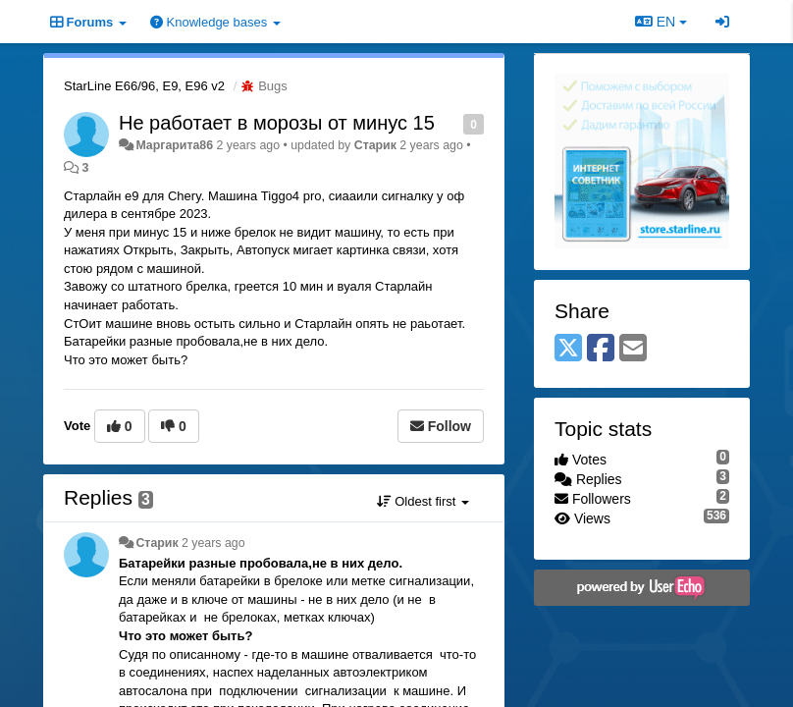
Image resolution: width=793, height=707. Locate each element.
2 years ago (213, 543)
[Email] (633, 349)
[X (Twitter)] (568, 349)
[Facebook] (600, 349)
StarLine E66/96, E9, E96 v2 (144, 86)
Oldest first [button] (423, 501)
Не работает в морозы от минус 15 (277, 123)
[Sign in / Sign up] (722, 21)
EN (661, 21)
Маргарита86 (174, 145)
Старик (375, 145)
